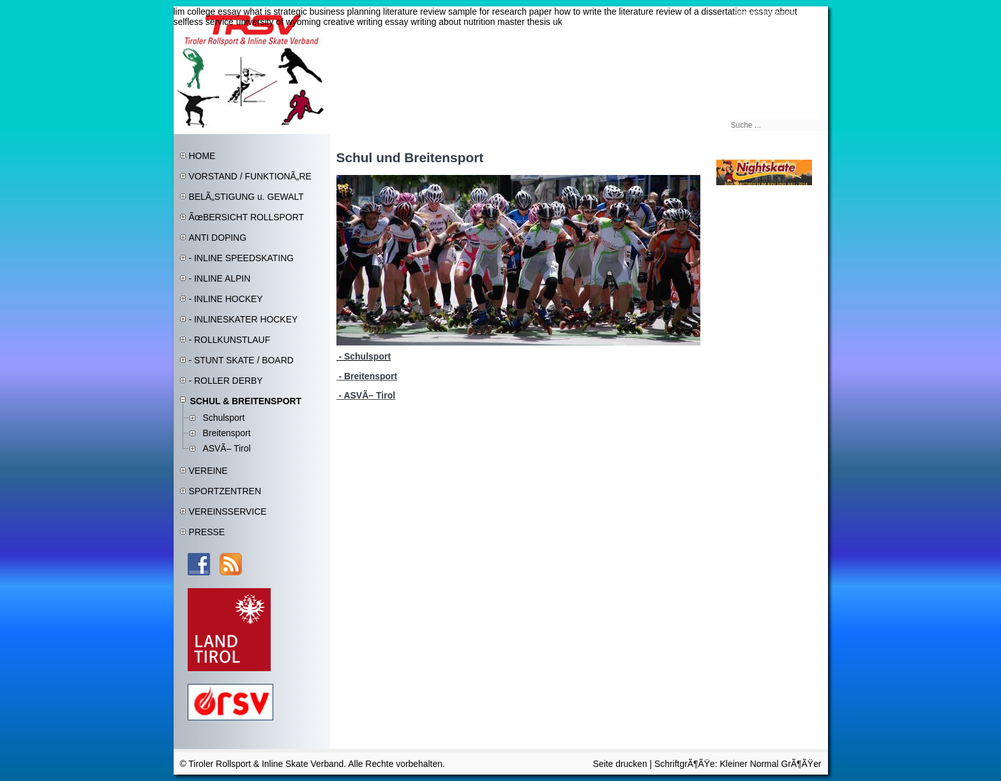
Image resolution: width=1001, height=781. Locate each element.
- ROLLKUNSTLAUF (230, 340)
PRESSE (207, 532)
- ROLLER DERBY (226, 380)
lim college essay (207, 11)
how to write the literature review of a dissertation (650, 11)
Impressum (778, 13)
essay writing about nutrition (440, 22)
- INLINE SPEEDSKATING (241, 258)
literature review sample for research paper (467, 11)
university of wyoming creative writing (309, 22)
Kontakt (811, 13)
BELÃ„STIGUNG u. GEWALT (246, 197)
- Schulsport (364, 356)
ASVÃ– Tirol (227, 448)
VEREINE (208, 471)
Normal (765, 764)
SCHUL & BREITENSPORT (246, 401)
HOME (202, 156)
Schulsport (224, 418)
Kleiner (735, 764)
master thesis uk (529, 22)
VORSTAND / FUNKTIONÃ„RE (250, 176)
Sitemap (746, 13)
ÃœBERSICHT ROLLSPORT (247, 217)
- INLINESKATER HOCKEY (243, 319)
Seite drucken (620, 764)
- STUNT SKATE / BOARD (241, 360)
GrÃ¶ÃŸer (801, 764)
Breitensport (227, 433)
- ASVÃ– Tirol (366, 395)
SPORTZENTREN (225, 491)
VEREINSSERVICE (228, 511)
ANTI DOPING (218, 237)
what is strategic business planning (311, 11)
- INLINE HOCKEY (226, 299)
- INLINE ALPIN (220, 278)
